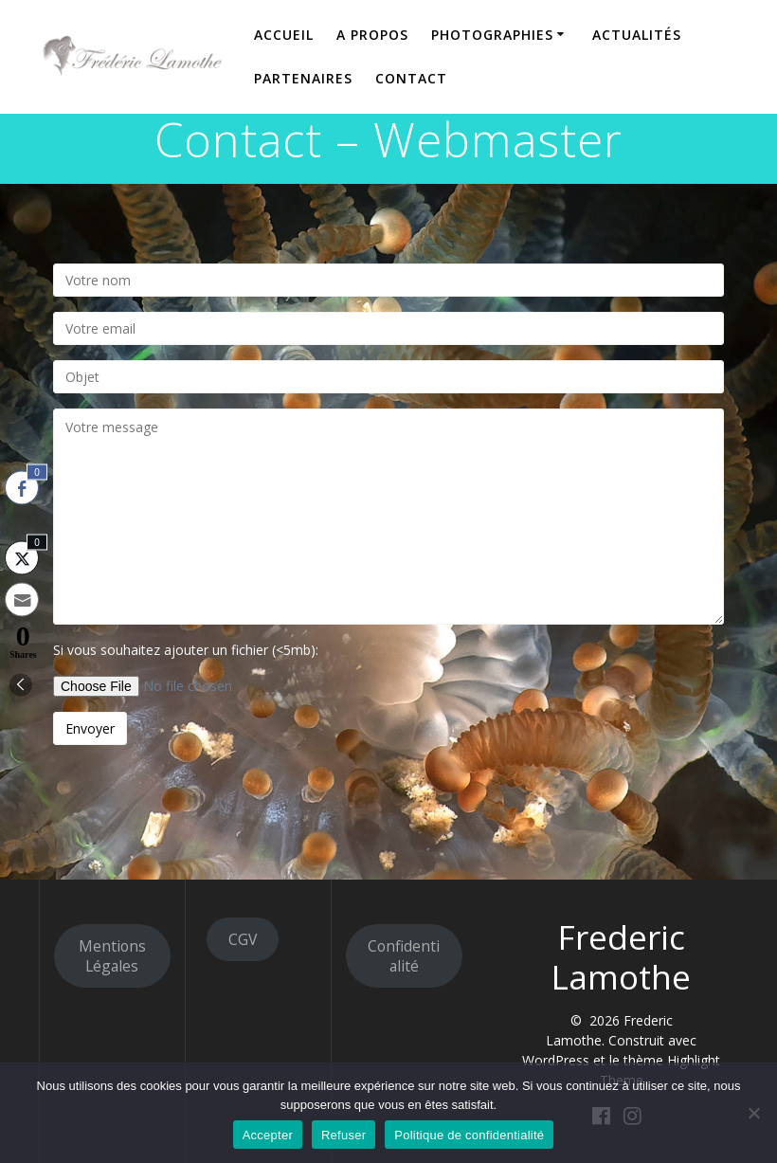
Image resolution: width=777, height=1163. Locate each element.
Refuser (343, 1135)
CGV (242, 939)
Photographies (492, 35)
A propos (372, 35)
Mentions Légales (112, 956)
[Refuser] (753, 1112)
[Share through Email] (22, 599)
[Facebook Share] (22, 487)
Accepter (268, 1135)
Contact (411, 78)
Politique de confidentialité (469, 1135)
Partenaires (303, 78)
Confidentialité (404, 956)
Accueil (284, 35)
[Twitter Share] (22, 557)
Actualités (636, 35)
